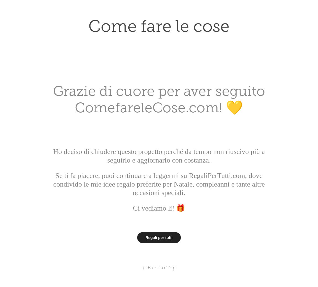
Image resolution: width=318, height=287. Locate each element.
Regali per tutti (159, 237)
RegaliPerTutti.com (216, 176)
